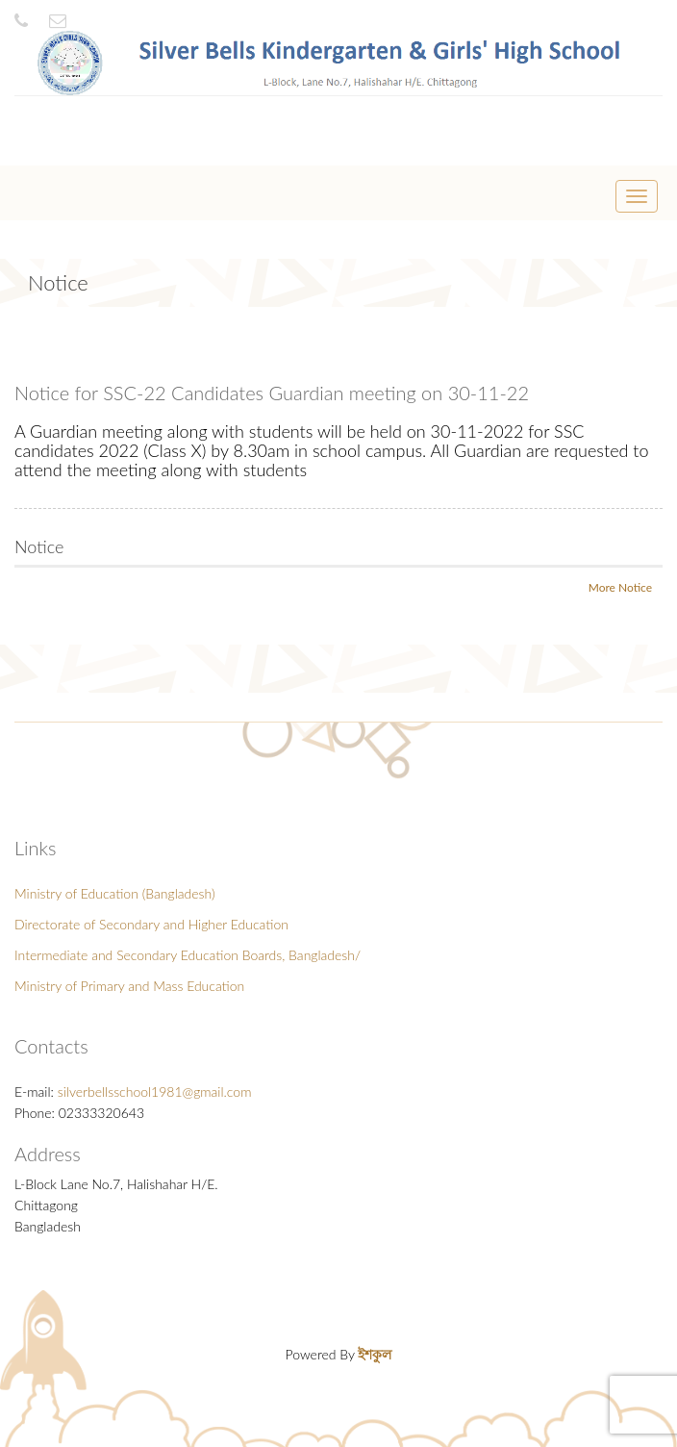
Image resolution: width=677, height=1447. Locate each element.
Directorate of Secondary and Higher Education (151, 924)
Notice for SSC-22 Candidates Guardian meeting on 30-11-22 (271, 392)
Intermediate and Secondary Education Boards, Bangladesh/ (187, 955)
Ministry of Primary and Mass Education (129, 985)
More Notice (620, 587)
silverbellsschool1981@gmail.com (155, 1091)
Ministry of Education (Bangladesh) (114, 893)
